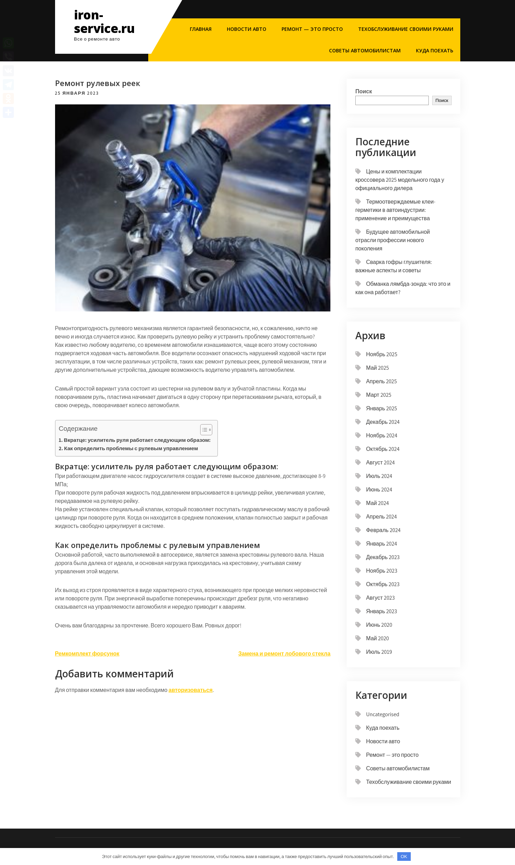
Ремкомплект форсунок (87, 653)
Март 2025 (378, 395)
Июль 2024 (379, 476)
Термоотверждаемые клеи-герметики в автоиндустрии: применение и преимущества (395, 210)
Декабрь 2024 (383, 422)
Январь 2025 (381, 408)
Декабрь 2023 (383, 557)
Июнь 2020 (379, 624)
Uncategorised (382, 714)
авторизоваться (191, 690)
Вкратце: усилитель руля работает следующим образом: (137, 439)
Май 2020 (377, 638)
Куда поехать (434, 50)
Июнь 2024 (379, 489)
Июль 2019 (379, 652)
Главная (201, 29)
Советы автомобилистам (365, 50)
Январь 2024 (381, 543)
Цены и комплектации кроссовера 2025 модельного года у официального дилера (399, 180)
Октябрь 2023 (383, 584)
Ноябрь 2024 (381, 435)
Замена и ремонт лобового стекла (284, 653)
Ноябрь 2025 (381, 354)
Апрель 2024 (381, 516)
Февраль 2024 (383, 530)
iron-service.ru (104, 21)
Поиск (363, 91)
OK (404, 856)
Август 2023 (380, 597)
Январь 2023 (381, 611)
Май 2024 (377, 503)
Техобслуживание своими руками (405, 29)
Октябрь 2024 (383, 449)
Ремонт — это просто (312, 29)
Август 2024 (380, 462)
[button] (203, 430)
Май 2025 (377, 367)
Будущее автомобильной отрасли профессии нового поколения (392, 240)
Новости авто (246, 29)
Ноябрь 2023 (381, 570)
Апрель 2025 (381, 381)
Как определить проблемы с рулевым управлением (131, 448)
